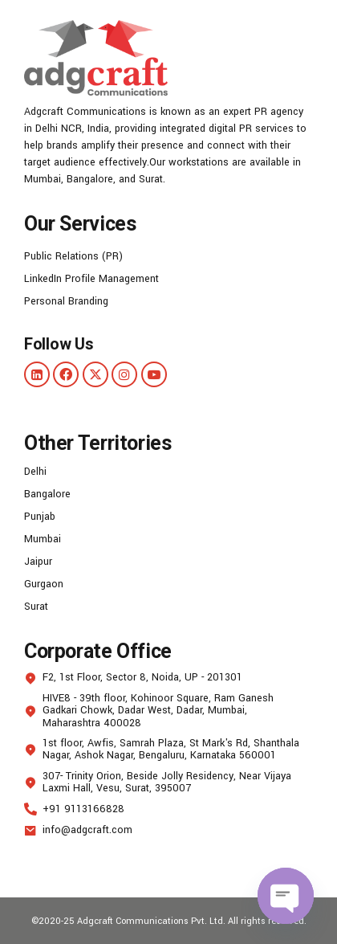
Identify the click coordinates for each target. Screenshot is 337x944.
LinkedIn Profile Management (91, 279)
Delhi (35, 471)
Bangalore (47, 494)
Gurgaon (43, 584)
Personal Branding (66, 301)
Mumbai (42, 539)
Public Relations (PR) (73, 256)
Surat (36, 606)
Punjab (39, 516)
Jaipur (38, 561)
